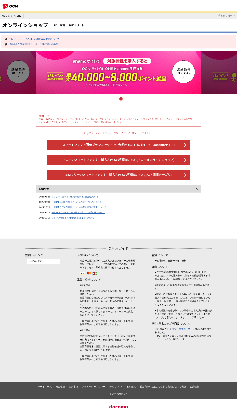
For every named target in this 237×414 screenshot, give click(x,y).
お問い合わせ (226, 15)
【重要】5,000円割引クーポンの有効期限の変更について (79, 207)
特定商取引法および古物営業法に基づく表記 (163, 386)
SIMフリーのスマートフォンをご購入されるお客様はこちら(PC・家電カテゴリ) (119, 174)
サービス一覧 (45, 386)
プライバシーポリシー (93, 386)
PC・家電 (59, 25)
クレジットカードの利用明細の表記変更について (34, 39)
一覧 (196, 188)
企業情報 (194, 386)
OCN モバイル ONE (11, 16)
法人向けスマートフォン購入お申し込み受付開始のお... (78, 212)
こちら (165, 339)
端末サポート (76, 25)
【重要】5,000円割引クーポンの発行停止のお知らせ (36, 44)
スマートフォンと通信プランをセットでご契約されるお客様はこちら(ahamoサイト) (118, 145)
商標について (116, 386)
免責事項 (73, 386)
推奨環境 (60, 386)
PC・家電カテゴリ (183, 329)
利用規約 (131, 386)
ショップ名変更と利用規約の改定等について (73, 218)
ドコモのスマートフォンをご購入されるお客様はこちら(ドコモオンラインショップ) (118, 159)
